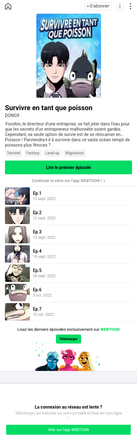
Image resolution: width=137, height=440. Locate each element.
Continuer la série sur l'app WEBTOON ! (67, 180)
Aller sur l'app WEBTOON (68, 430)
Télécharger (68, 339)
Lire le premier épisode (68, 167)
